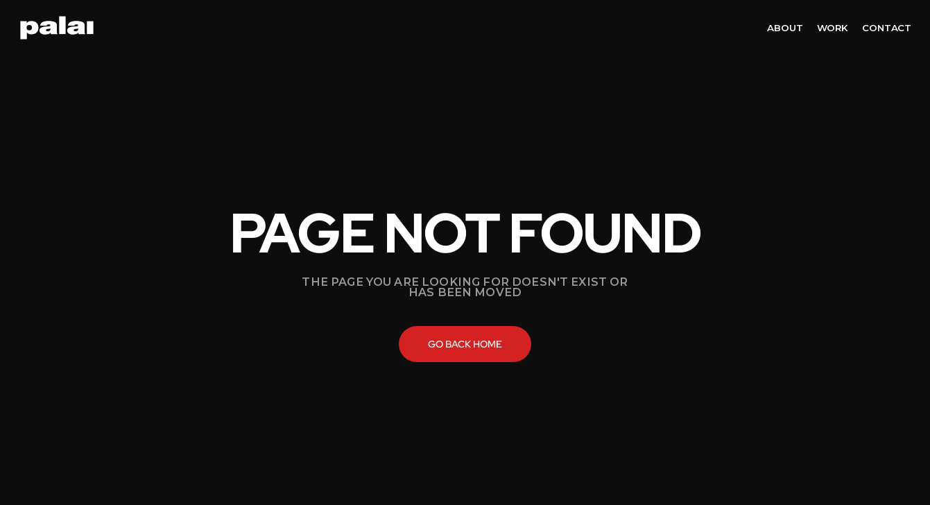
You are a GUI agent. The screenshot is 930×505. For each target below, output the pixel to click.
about (784, 28)
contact (886, 28)
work (832, 28)
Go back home (465, 344)
